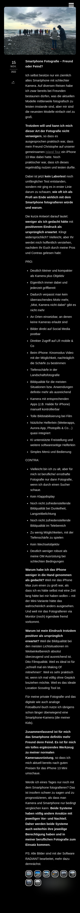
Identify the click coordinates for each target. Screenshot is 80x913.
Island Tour (52, 152)
